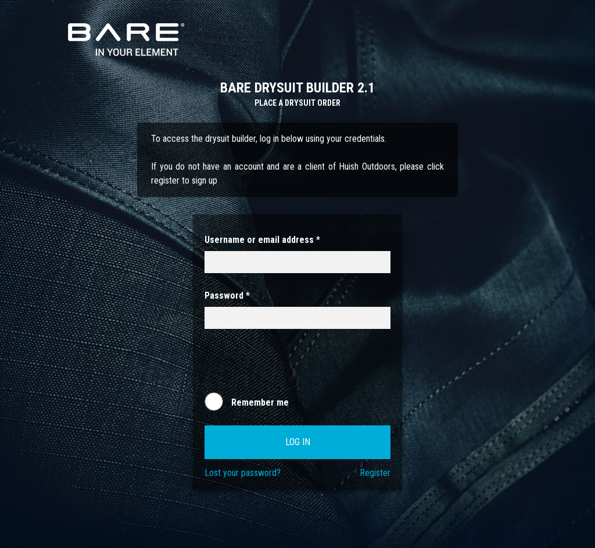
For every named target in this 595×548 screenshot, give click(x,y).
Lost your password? (243, 472)
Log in (297, 441)
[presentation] (293, 366)
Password (227, 295)
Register (375, 472)
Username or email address (262, 239)
